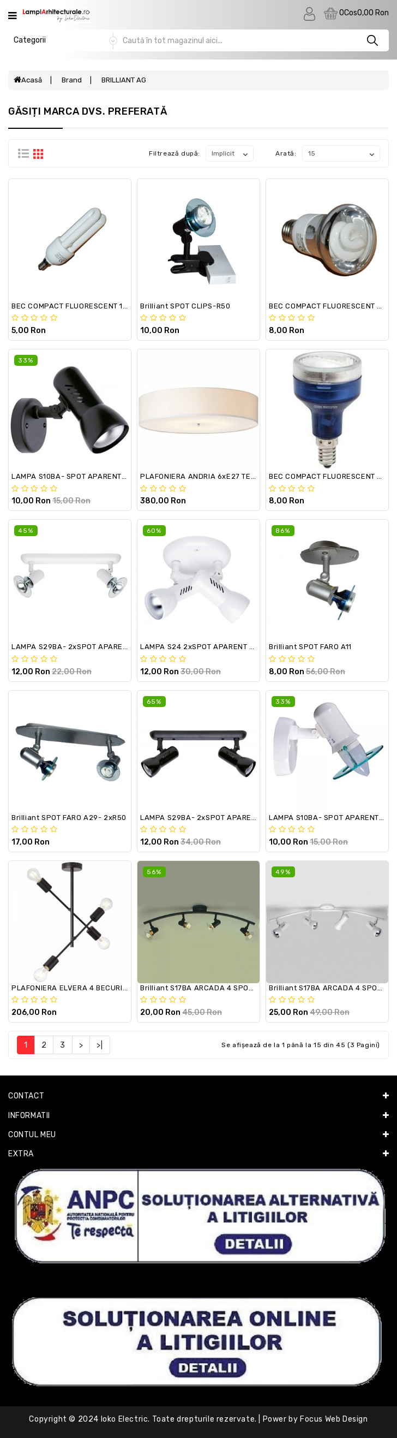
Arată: (286, 153)
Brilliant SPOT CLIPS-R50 (185, 306)
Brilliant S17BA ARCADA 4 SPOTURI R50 (210, 988)
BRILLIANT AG (123, 80)
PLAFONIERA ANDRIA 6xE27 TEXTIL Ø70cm (216, 476)
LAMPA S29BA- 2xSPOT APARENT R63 (208, 817)
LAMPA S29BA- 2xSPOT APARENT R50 (79, 647)
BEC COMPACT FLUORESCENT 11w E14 (78, 306)
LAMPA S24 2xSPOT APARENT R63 (201, 647)
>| (100, 1045)
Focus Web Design (334, 1419)
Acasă (28, 80)
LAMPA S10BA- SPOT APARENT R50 (332, 817)
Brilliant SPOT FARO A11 (310, 647)
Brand (72, 80)
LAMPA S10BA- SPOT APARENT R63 (74, 476)
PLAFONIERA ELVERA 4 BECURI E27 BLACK (87, 988)
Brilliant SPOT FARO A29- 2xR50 (69, 817)
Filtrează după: (174, 153)
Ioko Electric (124, 1419)
